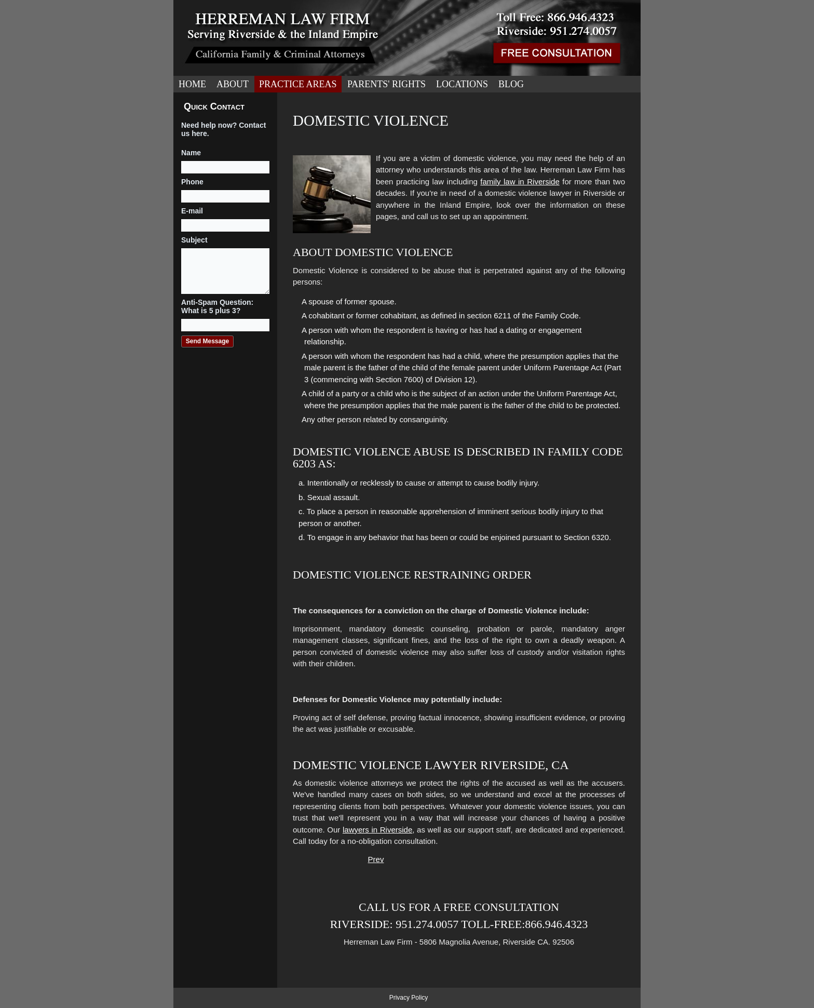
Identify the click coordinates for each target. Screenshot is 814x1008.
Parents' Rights (386, 84)
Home (192, 84)
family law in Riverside (519, 181)
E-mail (192, 211)
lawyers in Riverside (377, 829)
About (232, 84)
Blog (511, 84)
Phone (192, 182)
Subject (194, 240)
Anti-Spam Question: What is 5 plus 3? (217, 306)
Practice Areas (298, 84)
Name (191, 153)
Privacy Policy (408, 997)
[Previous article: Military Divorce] (376, 859)
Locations (462, 84)
